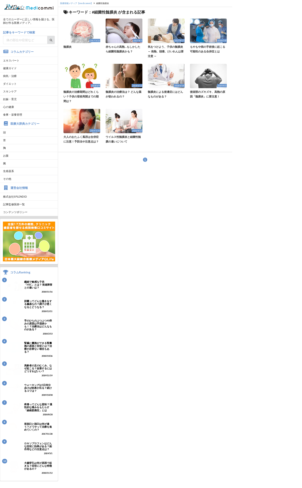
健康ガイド (10, 68)
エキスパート (11, 60)
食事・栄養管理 (12, 114)
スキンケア (10, 91)
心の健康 (8, 106)
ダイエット (10, 83)
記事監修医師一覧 (14, 204)
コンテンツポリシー (15, 212)
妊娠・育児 (10, 99)
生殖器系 (8, 171)
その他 (7, 178)
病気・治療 (10, 76)
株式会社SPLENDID (15, 196)
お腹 (6, 155)
